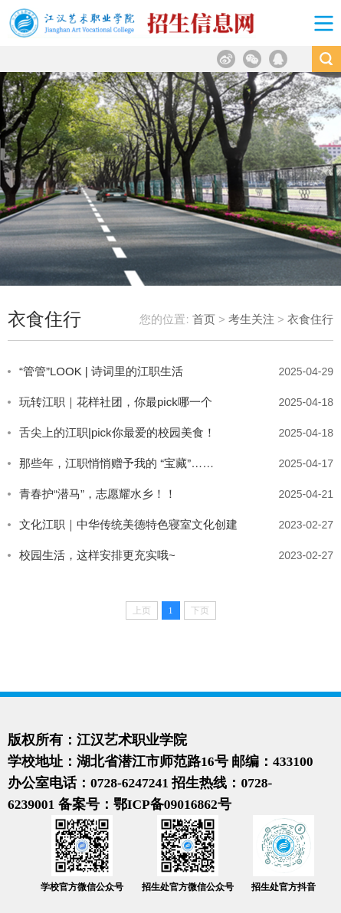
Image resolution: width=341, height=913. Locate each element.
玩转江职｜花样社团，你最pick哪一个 (115, 401)
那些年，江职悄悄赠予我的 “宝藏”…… (116, 463)
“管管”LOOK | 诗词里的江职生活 (101, 371)
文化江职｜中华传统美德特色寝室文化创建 (128, 524)
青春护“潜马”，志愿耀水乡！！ (97, 493)
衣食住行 (310, 319)
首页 (203, 319)
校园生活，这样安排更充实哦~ (97, 554)
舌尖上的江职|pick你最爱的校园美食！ (117, 432)
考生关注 (251, 319)
